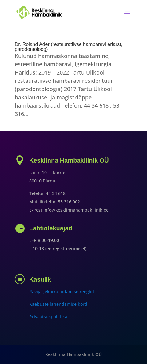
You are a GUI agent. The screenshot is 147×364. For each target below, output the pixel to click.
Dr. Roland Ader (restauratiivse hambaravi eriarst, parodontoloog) (68, 47)
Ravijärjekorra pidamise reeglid (61, 291)
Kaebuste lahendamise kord (58, 304)
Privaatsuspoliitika (48, 317)
